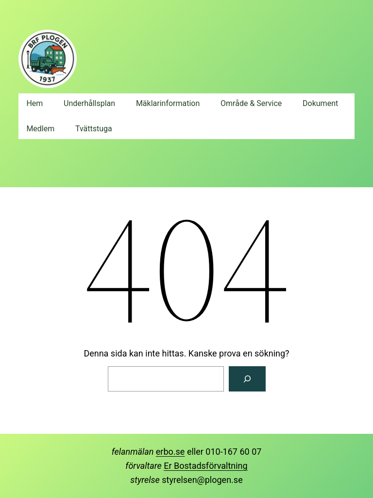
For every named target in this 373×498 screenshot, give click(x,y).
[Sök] (247, 378)
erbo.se (170, 451)
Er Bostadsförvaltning (205, 466)
